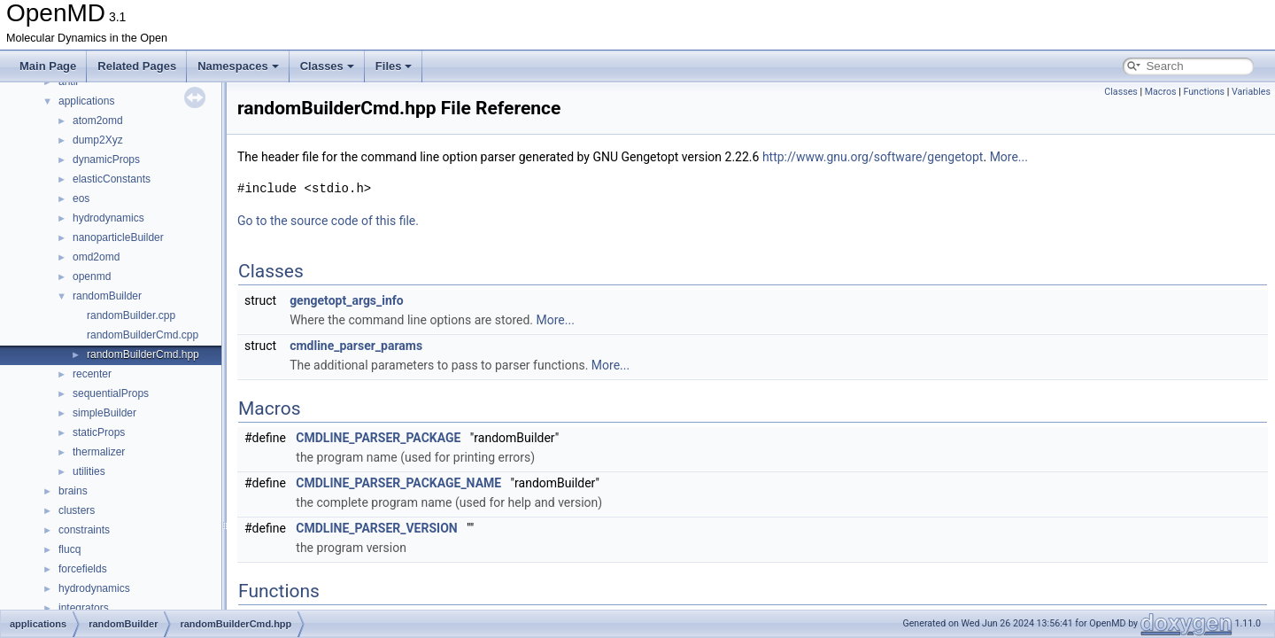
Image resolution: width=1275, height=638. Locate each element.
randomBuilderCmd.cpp (142, 335)
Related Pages (136, 66)
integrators (83, 608)
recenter (92, 374)
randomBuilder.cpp (131, 315)
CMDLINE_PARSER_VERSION (376, 528)
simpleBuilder (104, 413)
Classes (327, 66)
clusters (76, 510)
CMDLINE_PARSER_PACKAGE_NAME (398, 483)
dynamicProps (106, 159)
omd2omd (96, 257)
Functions (1204, 91)
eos (81, 198)
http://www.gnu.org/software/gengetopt (873, 157)
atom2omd (98, 120)
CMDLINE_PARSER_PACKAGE (378, 438)
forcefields (82, 569)
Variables (1251, 91)
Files (394, 66)
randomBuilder (107, 296)
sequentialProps (111, 393)
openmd (92, 276)
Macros (1161, 91)
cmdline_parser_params (356, 345)
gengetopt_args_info (347, 300)
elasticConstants (112, 179)
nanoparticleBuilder (118, 237)
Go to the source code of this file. (328, 221)
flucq (69, 549)
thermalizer (99, 452)
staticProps (99, 432)
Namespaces (238, 66)
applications (86, 101)
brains (73, 491)
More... (1009, 157)
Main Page (47, 66)
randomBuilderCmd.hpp (143, 354)
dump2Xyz (98, 140)
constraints (84, 530)
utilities (89, 471)
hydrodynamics (108, 218)
